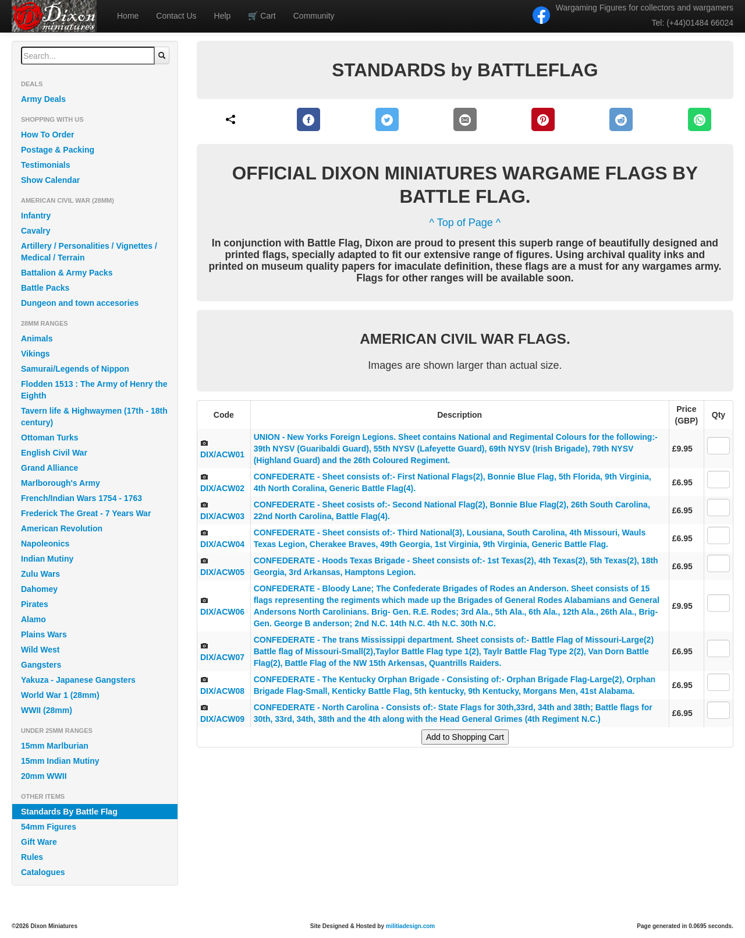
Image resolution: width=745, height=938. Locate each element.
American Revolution (61, 528)
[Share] (230, 119)
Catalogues (43, 872)
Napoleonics (45, 543)
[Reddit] (621, 119)
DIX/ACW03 (222, 516)
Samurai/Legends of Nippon (75, 368)
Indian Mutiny (47, 558)
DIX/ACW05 (222, 572)
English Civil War (54, 452)
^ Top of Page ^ (465, 222)
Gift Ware (39, 842)
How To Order (47, 134)
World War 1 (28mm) (60, 695)
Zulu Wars (40, 574)
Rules (32, 857)
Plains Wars (44, 634)
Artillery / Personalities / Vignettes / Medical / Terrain (89, 251)
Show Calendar (50, 180)
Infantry (36, 215)
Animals (36, 338)
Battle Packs (45, 287)
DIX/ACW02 (222, 488)
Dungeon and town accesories (80, 303)
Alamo (33, 619)
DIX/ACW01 (222, 454)
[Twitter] (386, 119)
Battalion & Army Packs (66, 272)
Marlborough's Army (60, 483)
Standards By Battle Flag (69, 811)
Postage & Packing (57, 149)
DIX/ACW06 (222, 611)
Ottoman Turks (50, 437)
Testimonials (45, 165)
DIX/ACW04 (222, 544)
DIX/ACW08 (222, 691)
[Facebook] (308, 119)
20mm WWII (44, 776)
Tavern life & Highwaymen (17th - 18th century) (94, 416)
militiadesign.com (410, 926)
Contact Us (176, 15)
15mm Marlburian (54, 745)
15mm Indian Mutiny (60, 761)
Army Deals (43, 99)
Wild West (40, 649)
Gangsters (41, 664)
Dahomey (39, 589)
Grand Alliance (49, 467)
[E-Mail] (465, 119)
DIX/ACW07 (222, 657)
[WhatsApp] (699, 119)
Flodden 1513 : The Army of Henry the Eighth (94, 389)
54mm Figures (48, 826)
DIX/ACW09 (222, 719)
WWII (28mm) (46, 710)
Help (222, 15)
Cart (261, 15)
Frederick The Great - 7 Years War (86, 513)
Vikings (35, 353)
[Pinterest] (543, 119)
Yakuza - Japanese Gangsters (78, 680)
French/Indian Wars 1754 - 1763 (81, 498)
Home (128, 15)
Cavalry (36, 230)
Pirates (34, 604)
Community (314, 15)
